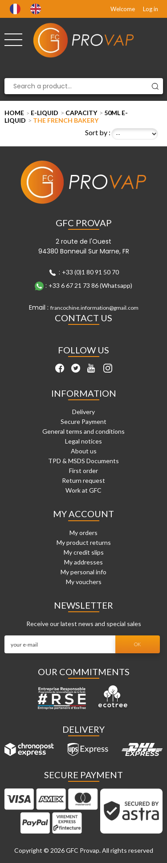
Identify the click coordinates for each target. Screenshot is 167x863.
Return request (83, 480)
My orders (83, 532)
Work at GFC (83, 490)
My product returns (84, 542)
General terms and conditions (83, 431)
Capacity (81, 112)
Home (14, 112)
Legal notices (83, 441)
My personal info (83, 572)
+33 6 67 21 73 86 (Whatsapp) (90, 285)
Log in (150, 8)
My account (83, 513)
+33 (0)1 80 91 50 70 (90, 272)
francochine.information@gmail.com (94, 307)
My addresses (83, 562)
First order (83, 470)
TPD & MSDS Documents (83, 461)
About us (84, 451)
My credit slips (84, 552)
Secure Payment (83, 421)
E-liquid (44, 112)
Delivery (83, 411)
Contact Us (83, 317)
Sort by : (97, 132)
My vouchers (84, 581)
